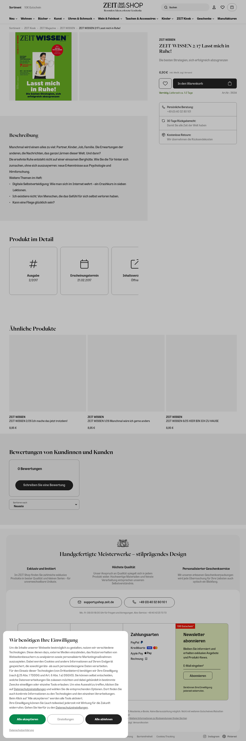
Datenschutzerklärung (21, 730)
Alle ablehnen (104, 719)
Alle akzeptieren (27, 719)
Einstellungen (65, 719)
